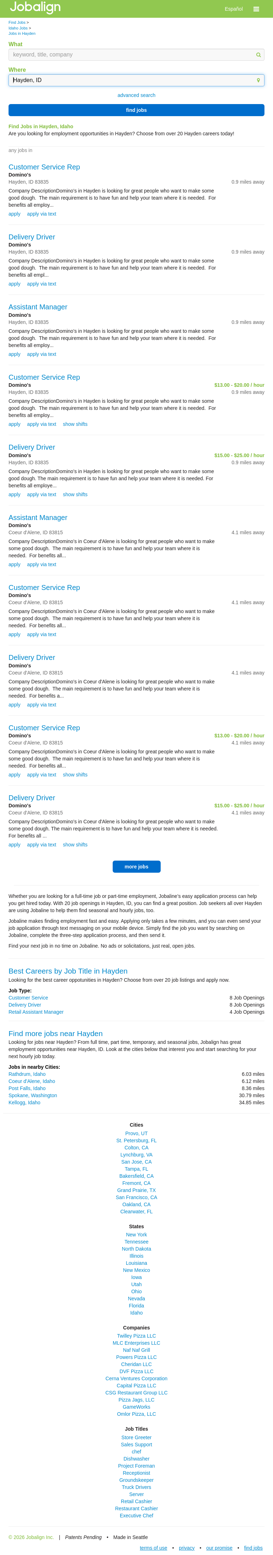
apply (14, 214)
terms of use (153, 1548)
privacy (186, 1548)
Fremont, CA (136, 1183)
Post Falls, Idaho (27, 1088)
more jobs (137, 866)
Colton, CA (136, 1147)
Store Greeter (137, 1437)
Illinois (137, 1256)
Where (17, 70)
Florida (136, 1306)
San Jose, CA (136, 1162)
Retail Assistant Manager (36, 1012)
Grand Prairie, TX (136, 1190)
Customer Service (28, 998)
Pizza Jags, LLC (136, 1400)
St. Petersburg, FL (136, 1140)
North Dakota (136, 1249)
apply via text (41, 214)
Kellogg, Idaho (25, 1102)
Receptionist (136, 1473)
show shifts (75, 424)
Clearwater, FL (136, 1211)
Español (234, 9)
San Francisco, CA (136, 1197)
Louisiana (136, 1263)
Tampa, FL (136, 1169)
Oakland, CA (136, 1204)
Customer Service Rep (44, 167)
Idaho (136, 1313)
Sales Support (136, 1444)
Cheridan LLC (136, 1364)
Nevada (136, 1298)
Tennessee (136, 1242)
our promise (219, 1548)
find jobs (136, 110)
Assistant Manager (38, 307)
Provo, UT (136, 1133)
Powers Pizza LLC (136, 1357)
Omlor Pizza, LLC (136, 1414)
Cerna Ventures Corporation (136, 1378)
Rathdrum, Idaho (27, 1074)
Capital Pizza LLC (136, 1385)
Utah (136, 1284)
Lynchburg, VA (136, 1155)
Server (136, 1494)
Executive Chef (136, 1515)
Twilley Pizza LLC (136, 1336)
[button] (256, 9)
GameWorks (136, 1407)
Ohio (136, 1291)
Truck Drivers (136, 1487)
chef (136, 1451)
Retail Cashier (136, 1501)
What (15, 44)
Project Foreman (136, 1466)
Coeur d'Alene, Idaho (32, 1081)
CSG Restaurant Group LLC (136, 1393)
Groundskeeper (136, 1480)
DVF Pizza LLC (136, 1371)
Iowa (136, 1277)
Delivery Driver (32, 237)
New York (136, 1234)
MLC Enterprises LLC (136, 1343)
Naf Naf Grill (136, 1350)
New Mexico (136, 1270)
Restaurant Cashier (136, 1508)
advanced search (137, 95)
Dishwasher (136, 1459)
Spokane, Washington (33, 1095)
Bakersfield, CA (136, 1176)
